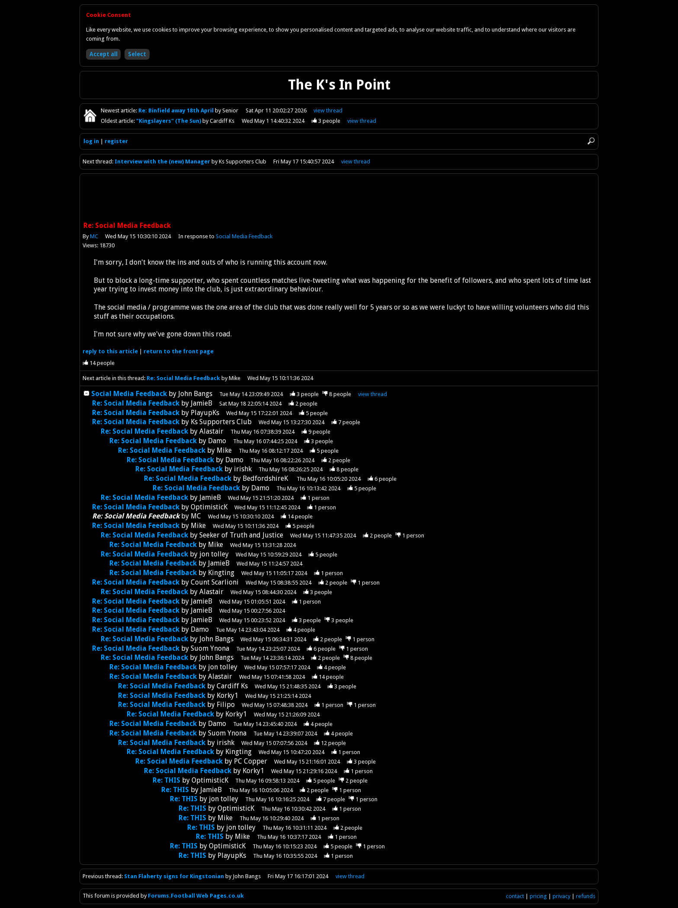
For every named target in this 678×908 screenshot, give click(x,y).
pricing (538, 896)
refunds (585, 896)
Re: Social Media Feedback (183, 378)
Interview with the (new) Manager (162, 161)
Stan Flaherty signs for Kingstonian (174, 876)
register (116, 141)
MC (94, 236)
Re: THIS (166, 780)
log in (91, 141)
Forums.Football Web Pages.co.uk (196, 895)
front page (179, 351)
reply (110, 351)
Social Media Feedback (244, 236)
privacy (561, 896)
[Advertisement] (339, 198)
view (327, 110)
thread (372, 394)
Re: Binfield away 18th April (176, 110)
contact (515, 896)
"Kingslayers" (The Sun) (169, 121)
